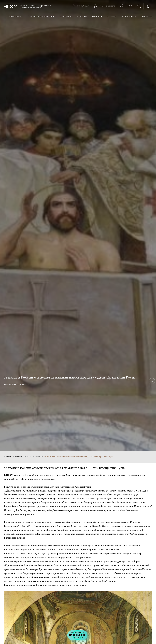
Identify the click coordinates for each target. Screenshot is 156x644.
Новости (97, 17)
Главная (7, 457)
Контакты (147, 17)
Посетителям (15, 17)
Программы (65, 17)
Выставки (82, 17)
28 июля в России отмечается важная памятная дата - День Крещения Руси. (78, 457)
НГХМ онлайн (129, 17)
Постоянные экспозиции (41, 17)
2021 (29, 457)
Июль (37, 457)
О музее (111, 17)
